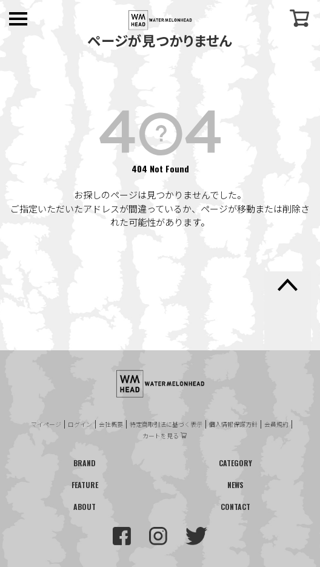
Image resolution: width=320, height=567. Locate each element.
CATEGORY (235, 463)
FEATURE (85, 485)
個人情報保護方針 (233, 424)
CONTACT (235, 506)
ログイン (80, 424)
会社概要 (111, 424)
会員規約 (276, 424)
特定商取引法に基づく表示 (166, 424)
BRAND (84, 463)
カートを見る (160, 436)
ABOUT (84, 506)
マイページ (46, 424)
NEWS (235, 485)
